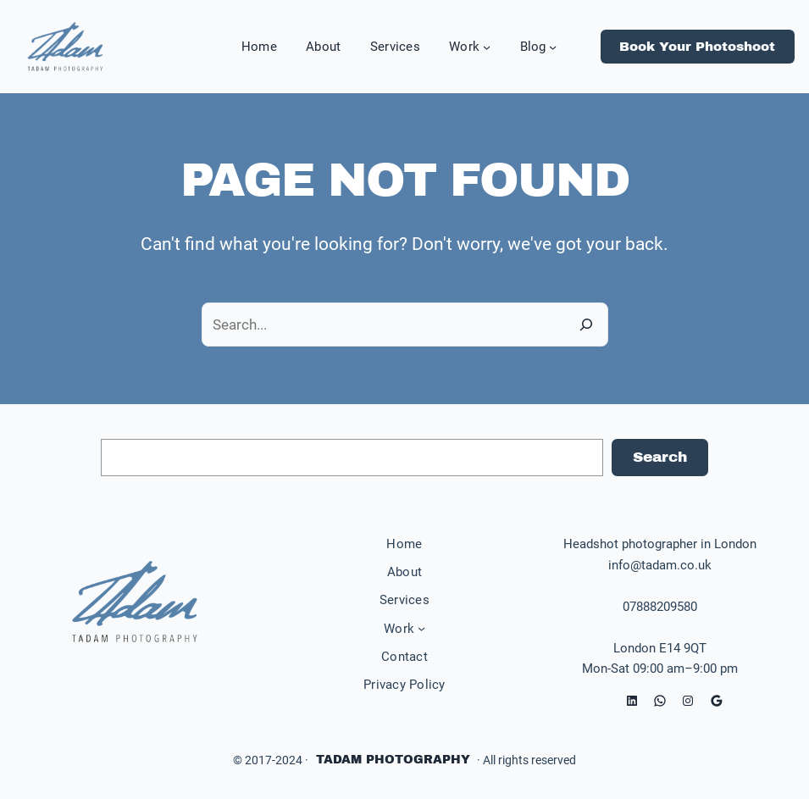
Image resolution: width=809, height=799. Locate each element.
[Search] (585, 324)
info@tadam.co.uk (660, 565)
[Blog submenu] (553, 47)
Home (404, 544)
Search (660, 457)
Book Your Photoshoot (697, 46)
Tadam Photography (393, 759)
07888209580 (660, 606)
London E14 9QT (659, 648)
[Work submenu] (486, 47)
